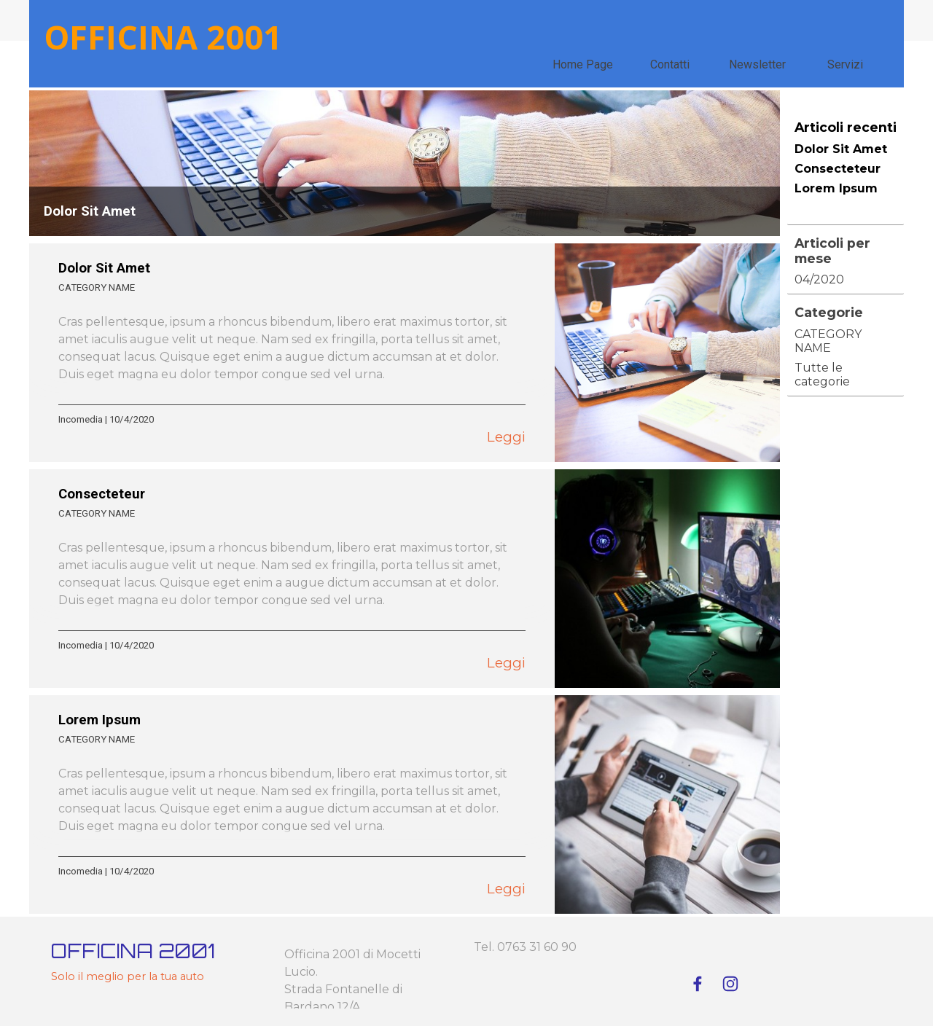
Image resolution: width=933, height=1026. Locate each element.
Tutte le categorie (822, 374)
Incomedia (80, 419)
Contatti (670, 64)
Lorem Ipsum (99, 720)
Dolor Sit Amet (90, 211)
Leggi (506, 436)
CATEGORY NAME (96, 287)
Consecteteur (101, 494)
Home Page (583, 64)
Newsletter (757, 64)
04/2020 (819, 279)
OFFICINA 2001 (163, 37)
